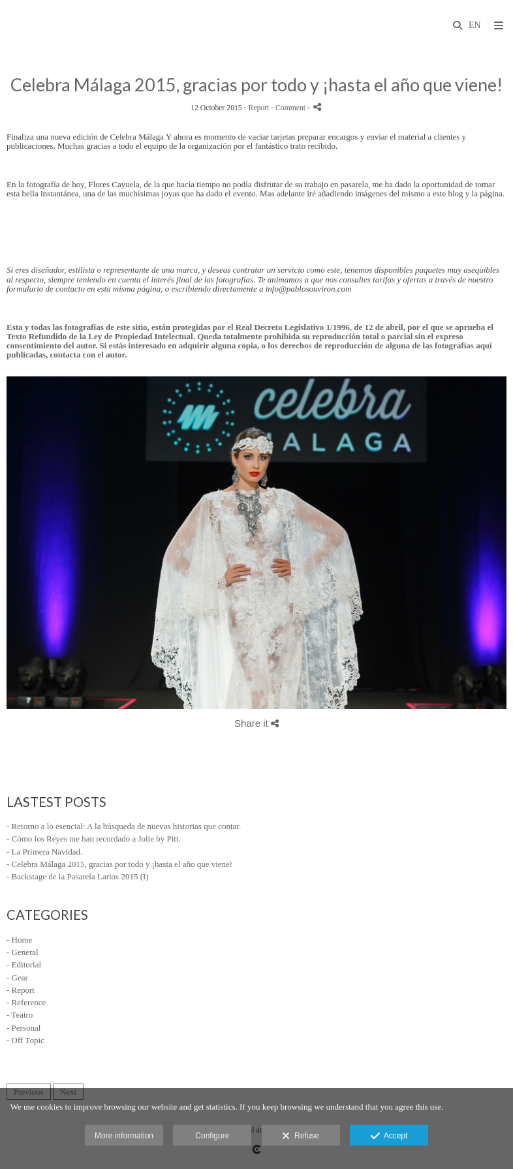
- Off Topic (25, 1040)
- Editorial (24, 964)
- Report (21, 990)
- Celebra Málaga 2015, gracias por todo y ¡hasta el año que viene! (119, 864)
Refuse (300, 1136)
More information (124, 1135)
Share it (256, 723)
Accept (389, 1136)
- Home (19, 940)
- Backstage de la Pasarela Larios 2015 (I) (78, 876)
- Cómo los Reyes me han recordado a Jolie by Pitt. (94, 838)
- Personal (23, 1028)
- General (23, 952)
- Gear (17, 977)
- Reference (26, 1002)
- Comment (289, 108)
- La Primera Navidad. (44, 852)
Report (258, 108)
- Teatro (20, 1015)
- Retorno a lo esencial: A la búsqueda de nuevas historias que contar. (124, 826)
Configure (212, 1135)
